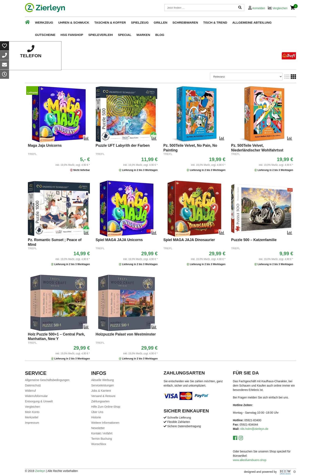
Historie (96, 417)
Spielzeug (140, 22)
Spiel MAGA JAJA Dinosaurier (189, 240)
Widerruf (30, 390)
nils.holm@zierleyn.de (254, 428)
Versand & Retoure (103, 396)
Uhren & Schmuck (73, 22)
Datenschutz (33, 385)
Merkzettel (31, 417)
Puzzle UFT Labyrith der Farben (123, 145)
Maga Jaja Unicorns (45, 145)
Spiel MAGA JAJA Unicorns (119, 240)
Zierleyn (40, 471)
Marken (143, 35)
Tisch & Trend (215, 22)
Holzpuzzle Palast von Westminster (126, 334)
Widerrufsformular (36, 396)
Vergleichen (32, 406)
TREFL (32, 154)
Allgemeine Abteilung (252, 22)
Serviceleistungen (102, 385)
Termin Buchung (101, 438)
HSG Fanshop (72, 35)
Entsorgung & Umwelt (39, 401)
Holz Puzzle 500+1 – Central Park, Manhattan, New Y (56, 336)
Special (124, 35)
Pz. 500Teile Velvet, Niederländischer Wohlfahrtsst (257, 147)
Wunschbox (98, 444)
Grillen (160, 22)
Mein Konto (32, 412)
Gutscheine (45, 35)
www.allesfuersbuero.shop (249, 460)
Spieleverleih (100, 35)
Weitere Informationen (105, 422)
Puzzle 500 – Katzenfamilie (254, 240)
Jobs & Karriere (101, 390)
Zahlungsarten (100, 401)
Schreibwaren (185, 22)
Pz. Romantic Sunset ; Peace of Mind (54, 242)
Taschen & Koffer (110, 22)
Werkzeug (44, 22)
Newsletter (98, 428)
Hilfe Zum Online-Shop (105, 406)
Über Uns (97, 412)
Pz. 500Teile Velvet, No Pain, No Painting (190, 147)
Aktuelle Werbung (102, 380)
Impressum (32, 422)
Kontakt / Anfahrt (102, 433)
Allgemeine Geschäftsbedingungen (47, 380)
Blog (159, 35)
